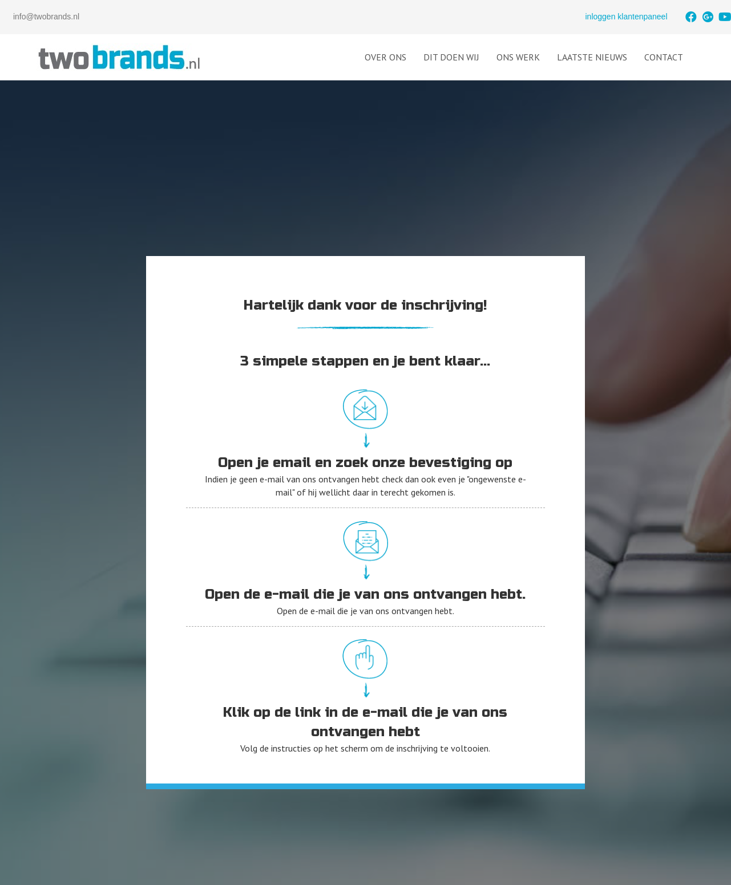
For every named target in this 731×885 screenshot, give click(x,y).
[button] (691, 17)
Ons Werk (518, 57)
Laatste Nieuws (592, 57)
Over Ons (385, 57)
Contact (663, 57)
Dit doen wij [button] (451, 57)
